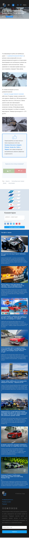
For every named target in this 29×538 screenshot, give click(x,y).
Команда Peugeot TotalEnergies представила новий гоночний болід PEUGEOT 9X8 (12, 477)
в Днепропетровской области (16, 55)
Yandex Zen (13, 147)
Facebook (7, 145)
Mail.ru (11, 224)
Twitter (18, 147)
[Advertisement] (14, 36)
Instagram (18, 145)
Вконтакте (13, 145)
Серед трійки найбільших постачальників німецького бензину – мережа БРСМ (14, 382)
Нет (20, 171)
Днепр (4, 183)
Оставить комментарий (14, 227)
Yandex (17, 224)
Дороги (8, 181)
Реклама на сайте (6, 502)
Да (9, 171)
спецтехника (11, 183)
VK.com (5, 224)
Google (19, 224)
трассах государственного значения (14, 94)
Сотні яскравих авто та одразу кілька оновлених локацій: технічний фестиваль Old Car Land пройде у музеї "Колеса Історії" (13, 350)
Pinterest (6, 147)
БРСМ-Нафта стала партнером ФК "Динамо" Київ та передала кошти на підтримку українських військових (12, 286)
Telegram (6, 149)
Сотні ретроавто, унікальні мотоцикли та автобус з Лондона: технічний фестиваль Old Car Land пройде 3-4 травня (14, 318)
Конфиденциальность (7, 500)
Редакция (4, 504)
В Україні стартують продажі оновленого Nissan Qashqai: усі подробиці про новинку (14, 446)
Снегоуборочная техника (18, 181)
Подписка (14, 532)
